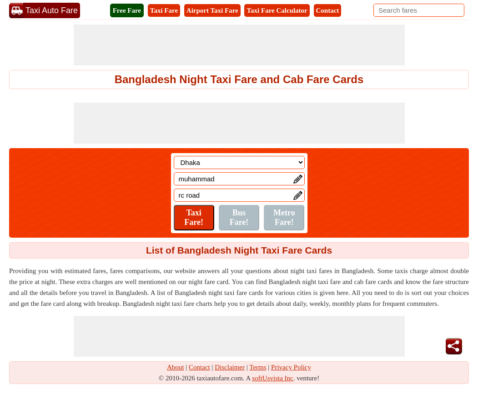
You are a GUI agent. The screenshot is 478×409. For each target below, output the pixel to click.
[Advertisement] (239, 45)
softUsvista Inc (272, 378)
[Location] (239, 162)
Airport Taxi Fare (212, 10)
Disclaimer (230, 367)
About (175, 367)
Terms (257, 367)
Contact (327, 10)
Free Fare (127, 10)
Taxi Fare (164, 10)
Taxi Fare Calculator (277, 10)
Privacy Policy (291, 367)
